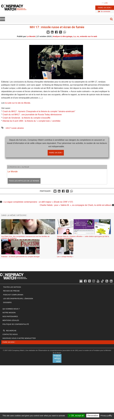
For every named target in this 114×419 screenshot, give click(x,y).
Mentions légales (11, 320)
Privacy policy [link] (106, 415)
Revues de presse (11, 291)
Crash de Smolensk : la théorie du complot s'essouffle (26, 118)
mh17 (8, 128)
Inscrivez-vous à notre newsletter (19, 338)
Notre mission (9, 313)
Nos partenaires (10, 316)
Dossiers (7, 302)
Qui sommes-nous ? (11, 309)
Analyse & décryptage (62, 36)
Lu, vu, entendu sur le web (85, 36)
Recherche (11, 331)
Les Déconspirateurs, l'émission (18, 299)
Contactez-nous (10, 334)
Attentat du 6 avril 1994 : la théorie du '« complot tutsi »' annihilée (31, 121)
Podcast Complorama (13, 295)
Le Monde (31, 36)
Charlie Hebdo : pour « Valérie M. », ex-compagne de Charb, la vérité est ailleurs (75, 205)
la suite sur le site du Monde (17, 103)
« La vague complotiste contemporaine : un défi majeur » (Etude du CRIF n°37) (38, 202)
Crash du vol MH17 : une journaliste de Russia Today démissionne (32, 114)
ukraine (20, 128)
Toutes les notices (12, 287)
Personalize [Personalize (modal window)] (93, 415)
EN (106, 3)
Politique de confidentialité (16, 324)
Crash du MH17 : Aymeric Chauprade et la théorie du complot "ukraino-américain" (39, 111)
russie (14, 128)
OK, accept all (76, 415)
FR (103, 3)
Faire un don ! (104, 8)
